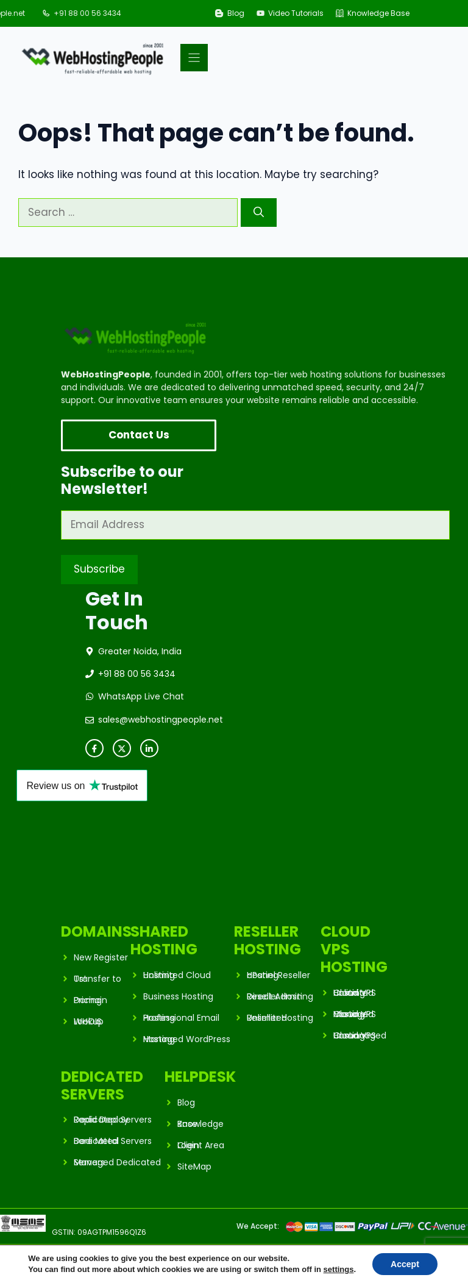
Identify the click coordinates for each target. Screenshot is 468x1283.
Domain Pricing (90, 1000)
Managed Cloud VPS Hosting (354, 1014)
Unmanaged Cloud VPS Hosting (359, 1035)
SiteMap (194, 1166)
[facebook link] (94, 748)
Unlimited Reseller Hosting (280, 1018)
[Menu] (194, 57)
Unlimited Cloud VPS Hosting (354, 993)
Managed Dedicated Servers (117, 1162)
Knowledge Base (378, 13)
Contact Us (138, 434)
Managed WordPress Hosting (186, 1039)
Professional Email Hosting (181, 1018)
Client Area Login (200, 1145)
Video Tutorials (296, 13)
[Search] (259, 212)
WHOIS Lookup (89, 1021)
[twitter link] (122, 748)
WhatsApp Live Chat (141, 696)
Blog (235, 13)
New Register (101, 957)
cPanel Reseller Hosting (278, 975)
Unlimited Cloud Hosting (177, 975)
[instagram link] (149, 748)
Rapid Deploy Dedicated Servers (113, 1119)
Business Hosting (178, 996)
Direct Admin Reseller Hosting (280, 996)
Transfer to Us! (97, 979)
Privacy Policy (370, 1256)
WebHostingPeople (102, 1256)
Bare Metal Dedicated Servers (113, 1141)
